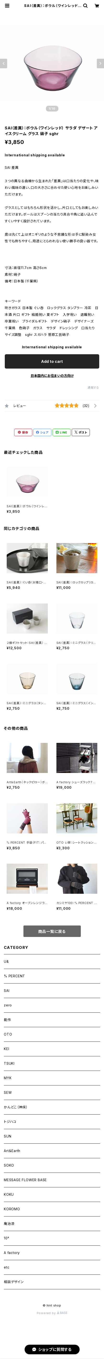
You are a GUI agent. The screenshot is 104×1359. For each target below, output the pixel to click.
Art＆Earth (12, 1151)
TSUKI (9, 1063)
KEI (6, 1049)
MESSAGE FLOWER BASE (25, 1180)
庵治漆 (9, 1224)
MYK (7, 1078)
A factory (12, 1253)
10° (6, 1238)
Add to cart (52, 361)
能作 (7, 1020)
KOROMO (12, 1209)
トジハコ (10, 1122)
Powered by (52, 1313)
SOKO (9, 1165)
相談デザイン (14, 1282)
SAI (6, 991)
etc (6, 1267)
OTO (8, 1034)
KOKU (9, 1194)
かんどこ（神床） (16, 1107)
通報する (93, 387)
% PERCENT (14, 976)
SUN (7, 1136)
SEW (8, 1092)
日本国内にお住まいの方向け (52, 376)
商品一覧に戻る (52, 931)
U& (6, 961)
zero (8, 1005)
